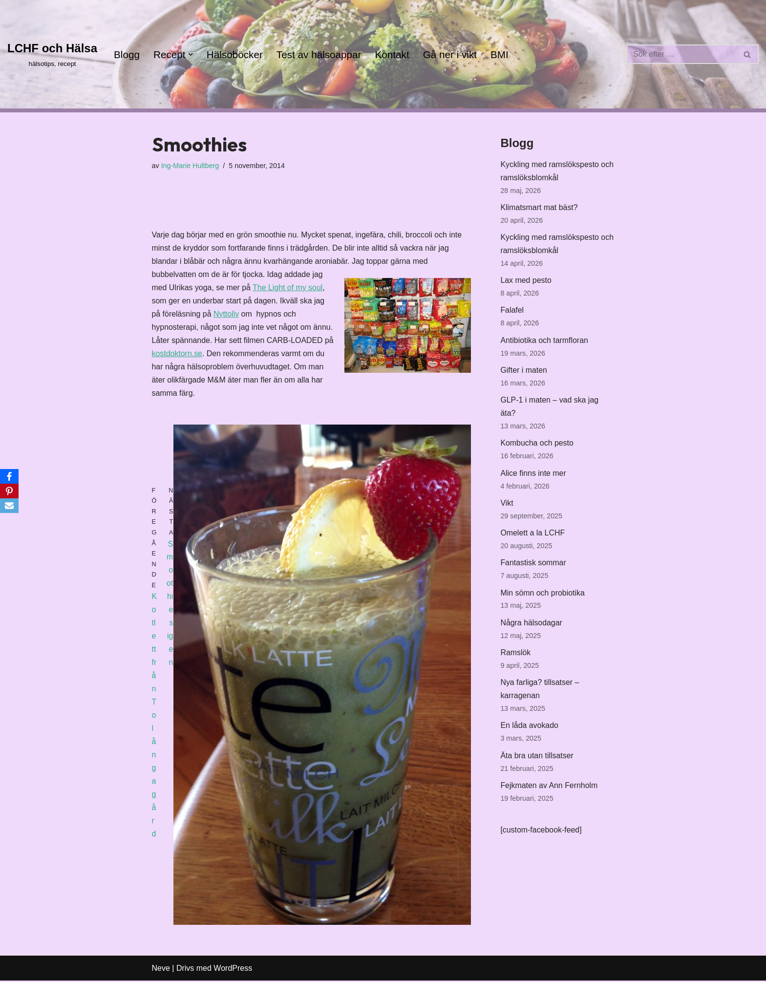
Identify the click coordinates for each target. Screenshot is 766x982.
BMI (501, 54)
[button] (190, 54)
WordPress (232, 969)
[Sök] (681, 54)
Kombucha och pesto (537, 446)
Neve (161, 969)
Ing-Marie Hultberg (190, 166)
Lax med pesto (526, 282)
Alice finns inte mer (533, 475)
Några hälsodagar (531, 626)
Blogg (127, 54)
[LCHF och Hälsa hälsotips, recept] (52, 54)
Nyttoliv (226, 315)
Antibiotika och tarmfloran (544, 342)
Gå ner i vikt (451, 54)
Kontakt (393, 54)
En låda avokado (529, 730)
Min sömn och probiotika (542, 596)
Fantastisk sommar (533, 566)
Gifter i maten (523, 372)
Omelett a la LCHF (532, 536)
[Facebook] (9, 476)
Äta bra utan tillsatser (537, 760)
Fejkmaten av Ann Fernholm (549, 790)
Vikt (506, 506)
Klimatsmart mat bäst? (539, 208)
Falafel (512, 312)
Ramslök (515, 656)
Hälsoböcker (235, 54)
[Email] (9, 505)
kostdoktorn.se (177, 355)
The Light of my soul (288, 288)
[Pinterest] (9, 491)
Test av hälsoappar (319, 54)
